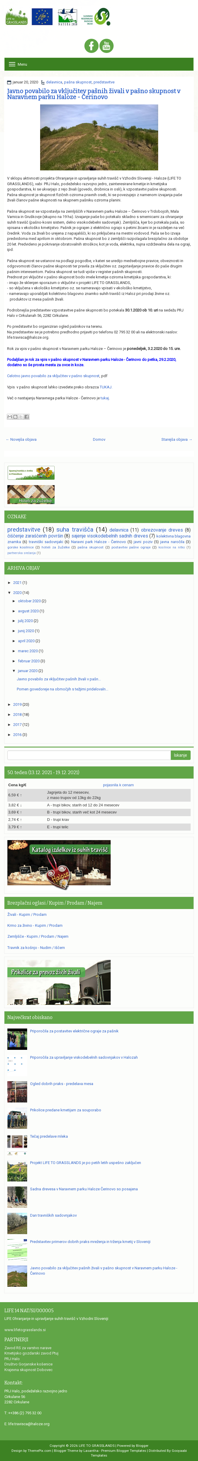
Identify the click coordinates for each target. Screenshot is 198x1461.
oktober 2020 (29, 601)
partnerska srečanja (21, 553)
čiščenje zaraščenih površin (35, 536)
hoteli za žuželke (56, 547)
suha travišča (74, 529)
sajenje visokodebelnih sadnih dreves (109, 536)
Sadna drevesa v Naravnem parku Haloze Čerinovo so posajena (84, 1189)
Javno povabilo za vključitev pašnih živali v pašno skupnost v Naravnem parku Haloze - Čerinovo (93, 94)
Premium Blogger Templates (123, 1451)
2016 (17, 734)
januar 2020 (27, 671)
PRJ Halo (12, 1359)
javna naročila (172, 542)
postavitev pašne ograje (131, 547)
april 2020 (26, 641)
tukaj (105, 398)
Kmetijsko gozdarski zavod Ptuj (31, 1353)
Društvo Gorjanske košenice (28, 1364)
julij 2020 (25, 621)
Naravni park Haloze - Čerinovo (98, 542)
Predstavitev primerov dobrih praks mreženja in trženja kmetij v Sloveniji (90, 1241)
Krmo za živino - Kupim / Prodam (35, 925)
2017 (17, 724)
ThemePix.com (39, 1451)
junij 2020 (26, 631)
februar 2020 (29, 661)
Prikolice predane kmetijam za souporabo (65, 1110)
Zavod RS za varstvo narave (27, 1348)
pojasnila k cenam (118, 785)
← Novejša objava (21, 439)
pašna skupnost (78, 82)
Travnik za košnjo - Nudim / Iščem (36, 947)
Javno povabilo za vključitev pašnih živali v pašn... (59, 679)
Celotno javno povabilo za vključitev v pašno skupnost (53, 376)
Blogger (142, 1446)
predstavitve (104, 82)
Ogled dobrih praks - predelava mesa (61, 1083)
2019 (17, 704)
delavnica (54, 82)
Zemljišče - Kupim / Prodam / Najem (37, 936)
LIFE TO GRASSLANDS (96, 1446)
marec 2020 (28, 651)
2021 (17, 582)
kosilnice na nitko (171, 547)
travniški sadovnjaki (46, 542)
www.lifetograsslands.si (25, 1330)
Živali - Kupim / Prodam (27, 914)
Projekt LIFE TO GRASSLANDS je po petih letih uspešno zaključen (85, 1162)
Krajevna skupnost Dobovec (28, 1370)
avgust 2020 (28, 611)
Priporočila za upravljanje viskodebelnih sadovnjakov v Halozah (84, 1057)
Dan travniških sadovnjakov (53, 1215)
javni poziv (143, 542)
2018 (17, 714)
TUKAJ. (106, 387)
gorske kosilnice (20, 547)
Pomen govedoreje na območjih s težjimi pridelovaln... (62, 689)
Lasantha (91, 1451)
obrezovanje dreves (162, 530)
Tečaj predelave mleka (49, 1136)
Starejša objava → (176, 439)
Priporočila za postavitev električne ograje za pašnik (74, 1031)
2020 (17, 592)
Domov (99, 439)
